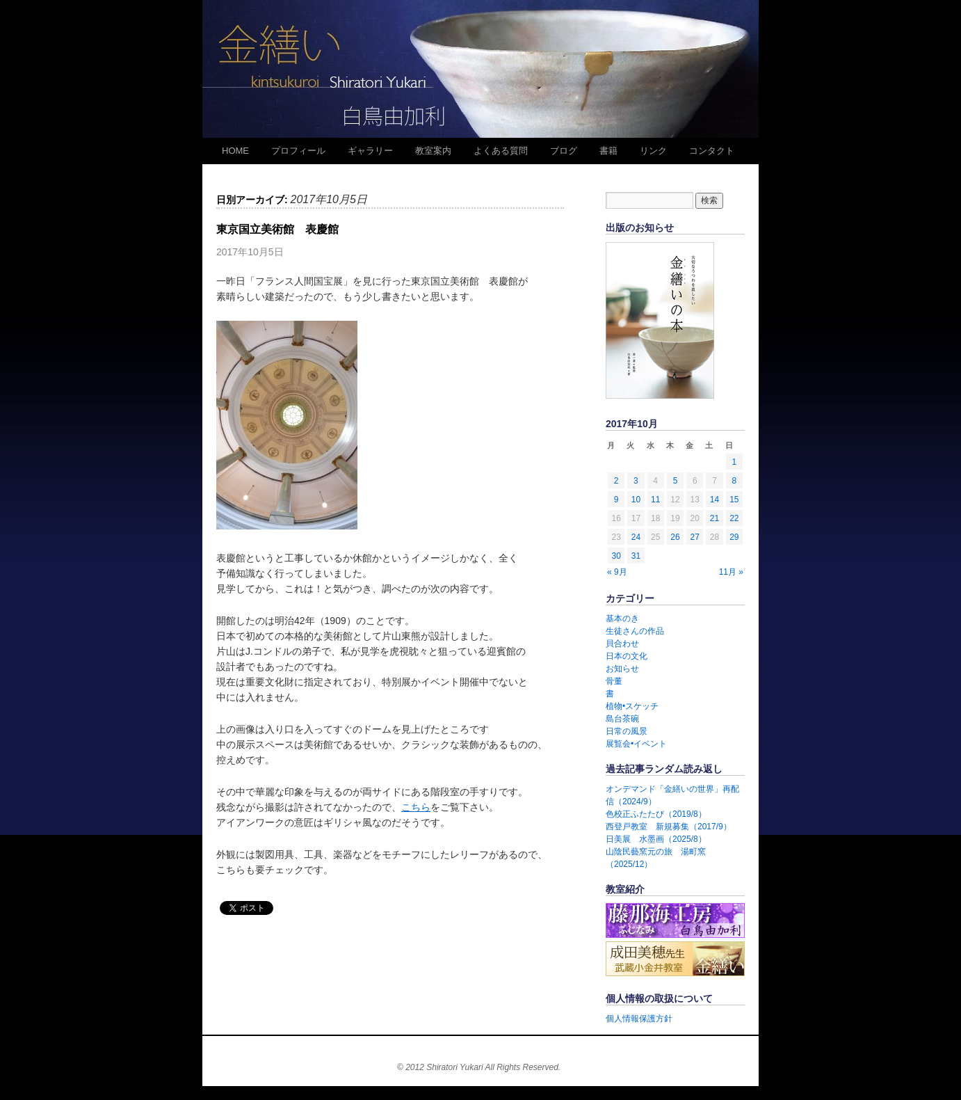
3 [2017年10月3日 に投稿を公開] (635, 481)
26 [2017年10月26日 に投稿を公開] (674, 537)
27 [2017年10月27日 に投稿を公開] (695, 537)
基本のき (622, 618)
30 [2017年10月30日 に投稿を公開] (615, 556)
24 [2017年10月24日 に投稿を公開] (635, 537)
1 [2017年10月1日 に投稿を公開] (734, 462)
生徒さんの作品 (635, 631)
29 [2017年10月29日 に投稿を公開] (733, 537)
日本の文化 (626, 656)
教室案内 (433, 150)
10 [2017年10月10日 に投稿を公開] (635, 499)
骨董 (614, 681)
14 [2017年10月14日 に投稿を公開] (714, 499)
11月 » (731, 572)
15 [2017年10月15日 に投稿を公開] (733, 499)
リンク (653, 150)
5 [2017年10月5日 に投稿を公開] (675, 481)
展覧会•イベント (636, 744)
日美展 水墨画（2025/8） (656, 839)
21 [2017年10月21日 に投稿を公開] (714, 518)
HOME (235, 150)
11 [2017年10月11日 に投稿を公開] (655, 499)
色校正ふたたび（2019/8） (656, 814)
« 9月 (617, 572)
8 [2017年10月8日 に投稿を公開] (734, 481)
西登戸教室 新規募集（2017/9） (669, 826)
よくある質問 (501, 150)
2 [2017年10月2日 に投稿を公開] (616, 481)
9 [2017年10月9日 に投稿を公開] (616, 499)
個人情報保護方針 (639, 1018)
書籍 (608, 150)
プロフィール (298, 150)
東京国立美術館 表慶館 (277, 229)
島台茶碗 (622, 719)
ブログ (563, 150)
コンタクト (711, 150)
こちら (415, 807)
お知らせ (622, 668)
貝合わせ (622, 643)
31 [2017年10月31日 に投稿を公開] (635, 556)
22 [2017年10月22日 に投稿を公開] (733, 518)
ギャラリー (370, 150)
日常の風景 (626, 731)
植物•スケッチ (632, 706)
